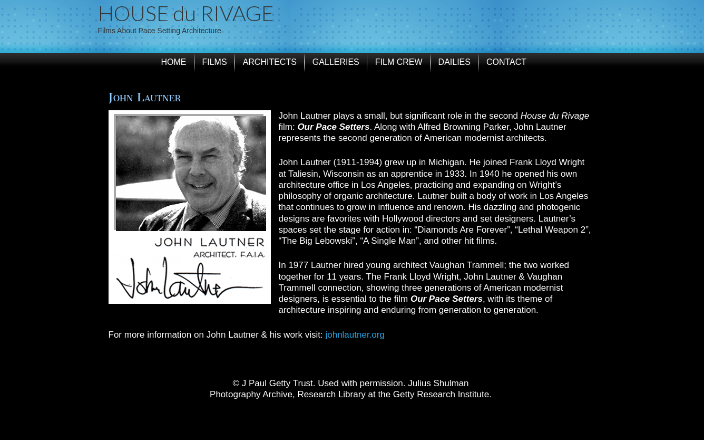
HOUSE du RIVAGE (185, 13)
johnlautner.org (354, 335)
